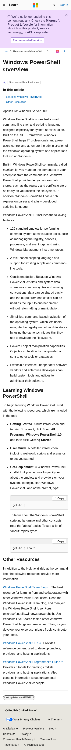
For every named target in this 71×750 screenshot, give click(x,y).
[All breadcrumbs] (6, 51)
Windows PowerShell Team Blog (25, 587)
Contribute (9, 733)
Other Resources (16, 101)
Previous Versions (33, 728)
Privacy (24, 733)
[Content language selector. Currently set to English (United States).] (21, 711)
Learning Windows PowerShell (24, 96)
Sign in (64, 4)
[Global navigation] (4, 5)
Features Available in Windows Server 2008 (29, 51)
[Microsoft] (35, 5)
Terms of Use (48, 739)
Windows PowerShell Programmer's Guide (31, 662)
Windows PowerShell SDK (21, 643)
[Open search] (54, 5)
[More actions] (64, 51)
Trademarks (10, 744)
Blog (51, 728)
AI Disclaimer (11, 728)
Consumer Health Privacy (18, 739)
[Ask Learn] (57, 51)
